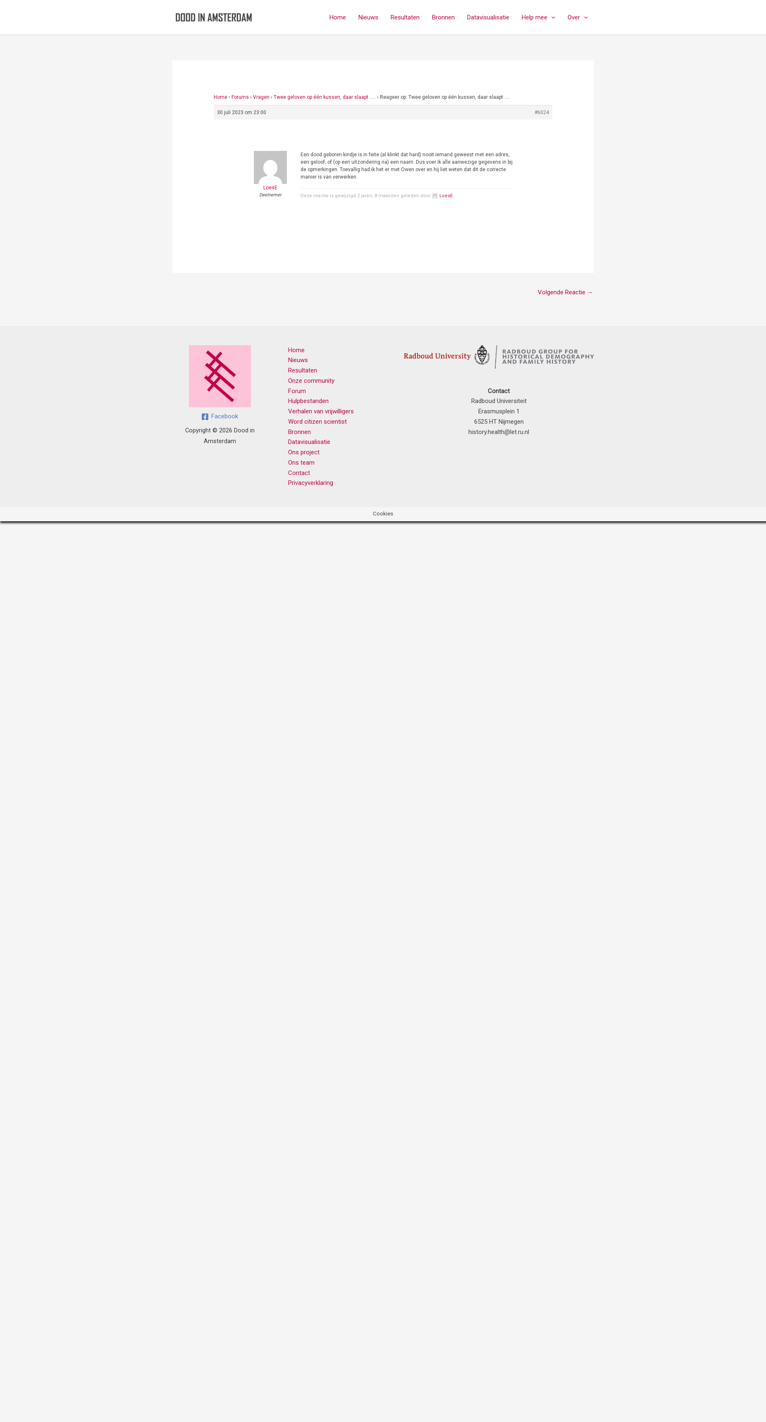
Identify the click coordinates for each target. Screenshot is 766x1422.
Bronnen (443, 17)
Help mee (538, 17)
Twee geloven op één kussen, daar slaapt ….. (325, 97)
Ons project (304, 452)
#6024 (542, 112)
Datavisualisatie (488, 17)
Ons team (301, 462)
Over (578, 17)
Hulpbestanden (308, 401)
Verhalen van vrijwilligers (321, 411)
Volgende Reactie (565, 292)
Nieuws (368, 17)
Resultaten (405, 17)
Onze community (311, 380)
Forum (297, 391)
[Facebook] (220, 416)
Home (337, 17)
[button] (551, 17)
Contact (299, 473)
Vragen (261, 97)
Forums (240, 97)
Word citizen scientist (317, 421)
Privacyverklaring (310, 483)
